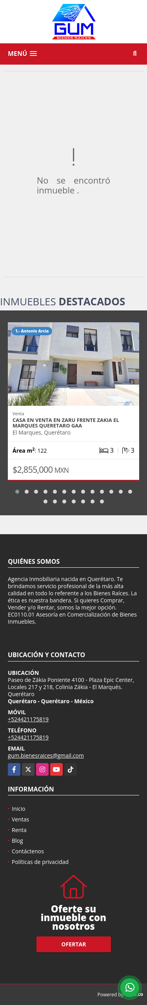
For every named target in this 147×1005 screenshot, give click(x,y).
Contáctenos (28, 851)
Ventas (20, 819)
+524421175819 (28, 719)
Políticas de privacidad (40, 862)
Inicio (18, 808)
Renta (19, 830)
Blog (17, 840)
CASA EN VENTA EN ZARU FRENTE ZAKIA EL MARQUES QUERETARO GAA (66, 422)
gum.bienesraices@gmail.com (46, 755)
